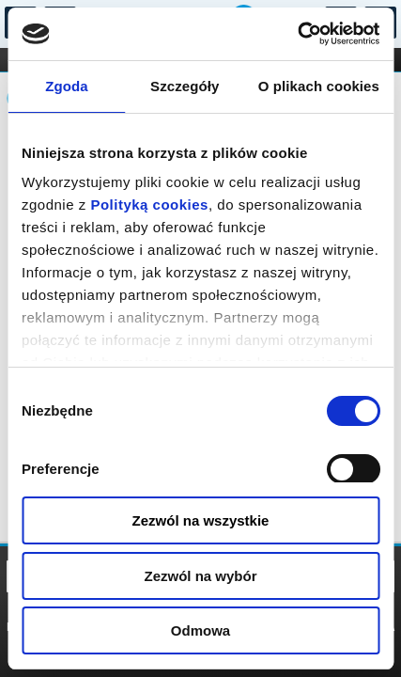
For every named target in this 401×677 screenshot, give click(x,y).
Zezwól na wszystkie (201, 520)
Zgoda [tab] (66, 86)
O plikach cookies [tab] (318, 86)
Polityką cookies (149, 205)
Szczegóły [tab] (184, 86)
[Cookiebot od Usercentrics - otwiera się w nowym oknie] (297, 34)
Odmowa (200, 630)
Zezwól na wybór (200, 576)
